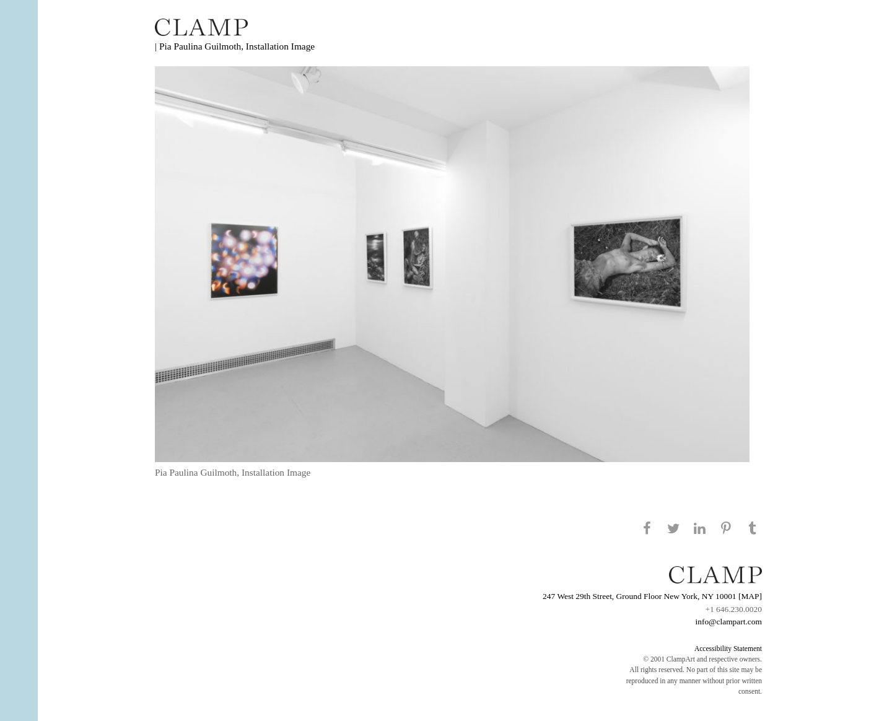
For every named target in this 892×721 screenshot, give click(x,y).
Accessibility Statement (728, 648)
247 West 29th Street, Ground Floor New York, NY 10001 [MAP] (652, 596)
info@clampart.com (728, 621)
